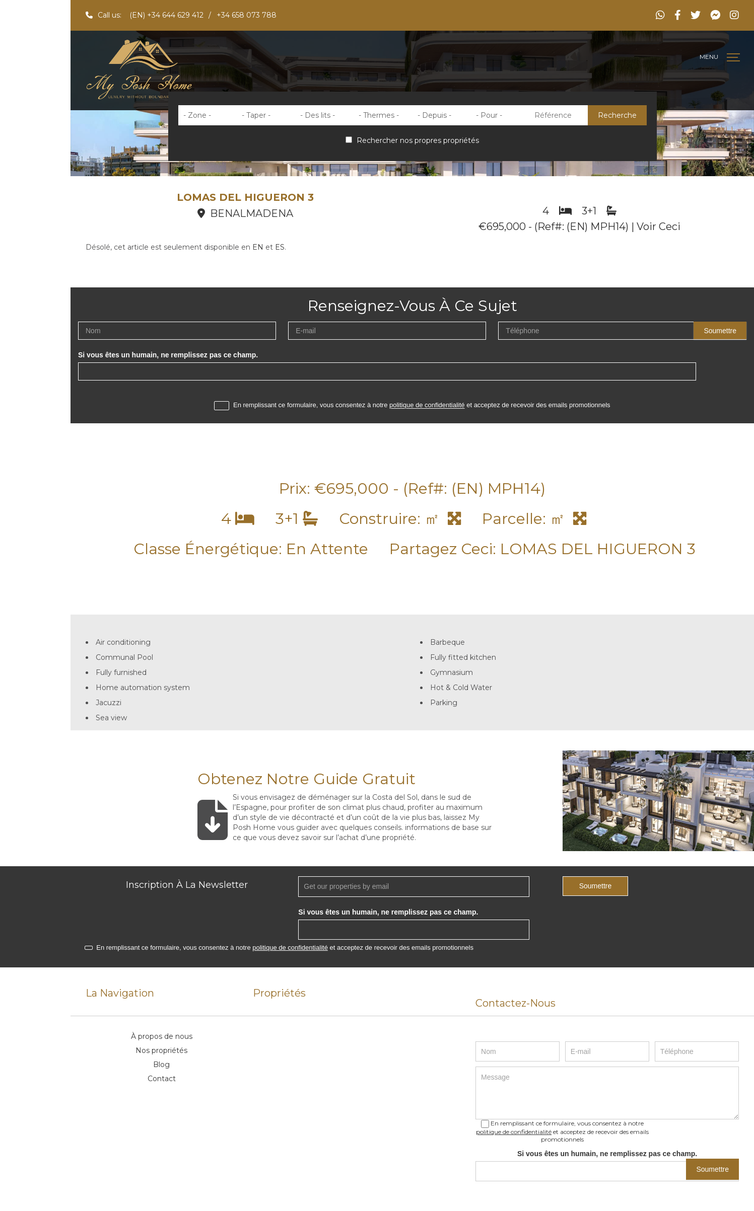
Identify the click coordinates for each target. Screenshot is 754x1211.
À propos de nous (161, 1036)
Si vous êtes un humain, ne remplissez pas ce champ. (168, 355)
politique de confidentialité (427, 405)
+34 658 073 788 (247, 15)
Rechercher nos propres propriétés (412, 140)
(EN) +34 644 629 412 (166, 15)
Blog (161, 1064)
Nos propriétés (161, 1050)
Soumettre (720, 331)
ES (280, 247)
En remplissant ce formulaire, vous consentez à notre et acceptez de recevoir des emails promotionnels (412, 405)
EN (257, 247)
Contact (162, 1078)
